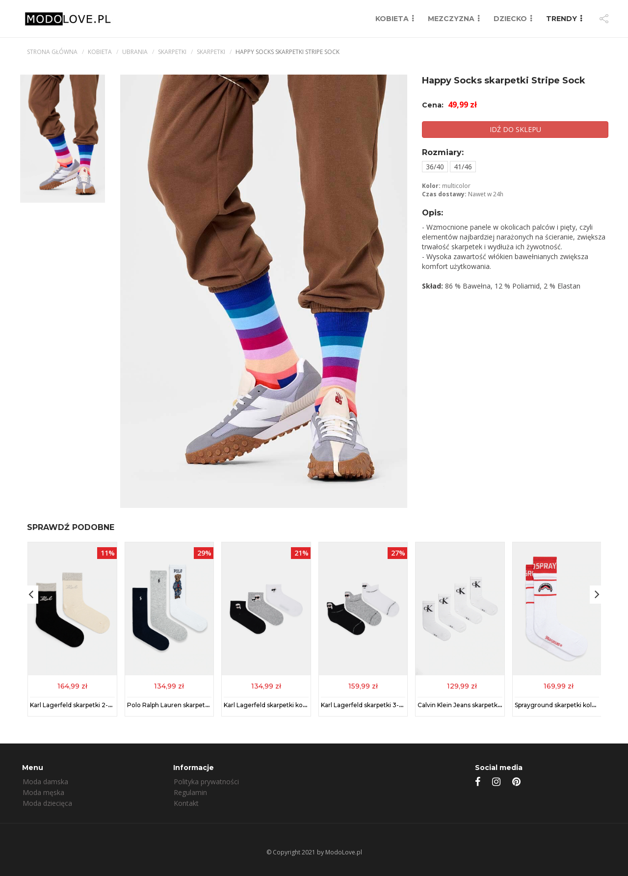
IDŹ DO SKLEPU (515, 129)
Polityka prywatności (206, 781)
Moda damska (45, 781)
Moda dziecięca (47, 803)
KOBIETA (392, 18)
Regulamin (190, 792)
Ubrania (135, 52)
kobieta (100, 52)
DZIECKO (510, 18)
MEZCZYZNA (451, 18)
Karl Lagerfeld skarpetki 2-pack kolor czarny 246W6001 (112, 704)
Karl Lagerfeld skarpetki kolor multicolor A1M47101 (297, 704)
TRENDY (561, 18)
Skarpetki (172, 52)
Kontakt (186, 803)
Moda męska (43, 792)
